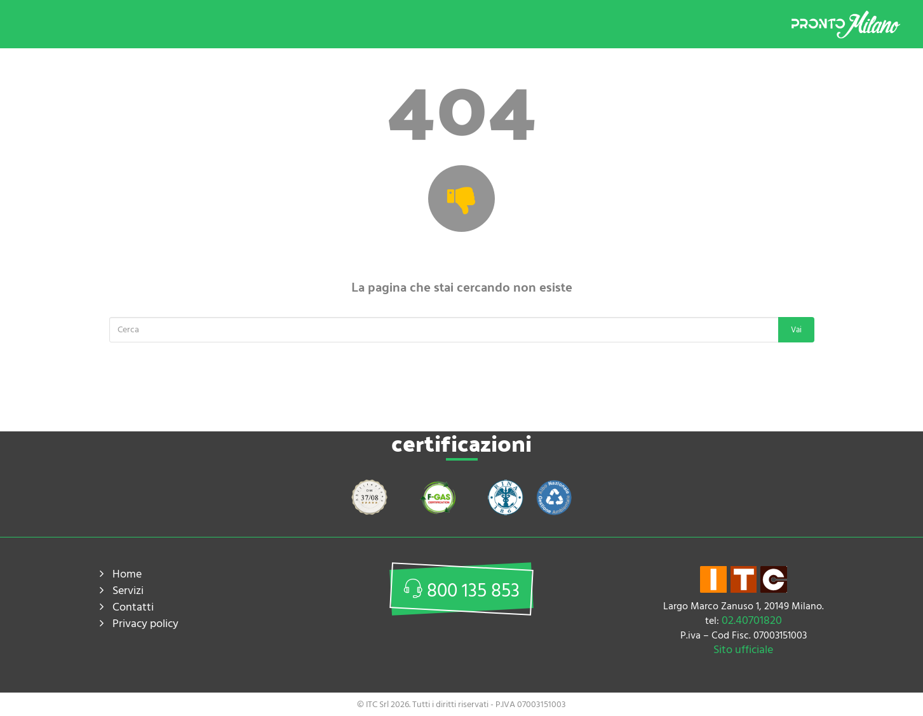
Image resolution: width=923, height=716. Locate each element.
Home (127, 574)
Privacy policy (145, 624)
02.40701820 (752, 620)
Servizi (128, 590)
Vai (796, 329)
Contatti (133, 607)
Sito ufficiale (743, 650)
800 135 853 (461, 591)
